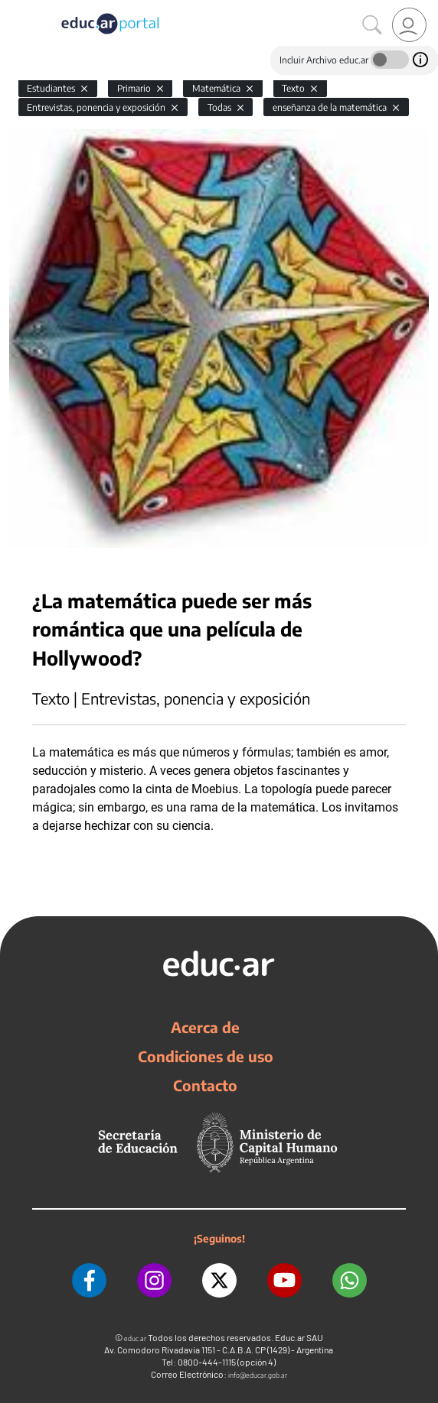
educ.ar (135, 1338)
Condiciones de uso (205, 1056)
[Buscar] (372, 25)
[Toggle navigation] (14, 8)
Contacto (205, 1085)
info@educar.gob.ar (257, 1375)
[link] (409, 25)
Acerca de (205, 1027)
